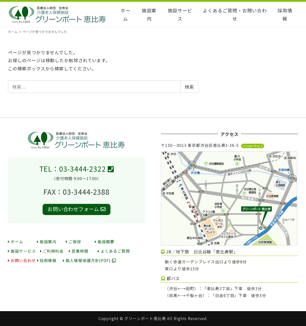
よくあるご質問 (114, 251)
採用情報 (46, 260)
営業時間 (78, 251)
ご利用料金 (52, 251)
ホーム (15, 241)
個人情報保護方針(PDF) (89, 260)
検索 (189, 87)
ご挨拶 (73, 241)
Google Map (253, 146)
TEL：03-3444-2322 (76, 169)
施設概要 (104, 241)
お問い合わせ (22, 260)
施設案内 (46, 241)
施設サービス (22, 251)
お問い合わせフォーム (76, 209)
